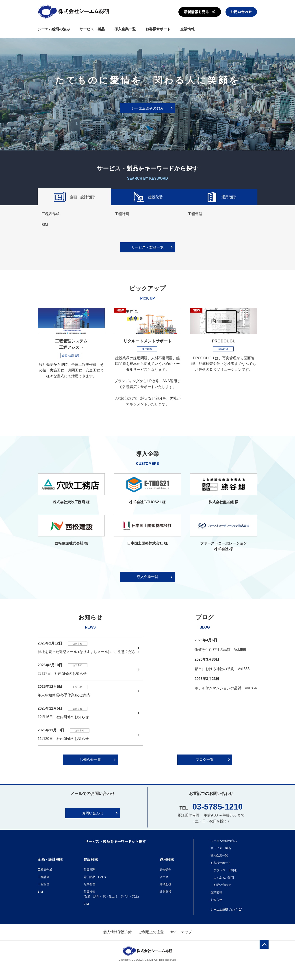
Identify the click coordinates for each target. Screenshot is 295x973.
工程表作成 (50, 214)
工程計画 (122, 214)
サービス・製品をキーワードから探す (115, 841)
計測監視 (165, 891)
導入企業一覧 (125, 29)
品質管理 (89, 869)
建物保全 (165, 869)
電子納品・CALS (95, 877)
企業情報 (187, 29)
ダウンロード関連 (225, 870)
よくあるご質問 (223, 877)
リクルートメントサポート (147, 341)
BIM (44, 225)
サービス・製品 (92, 29)
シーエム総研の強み (54, 29)
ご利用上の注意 (151, 932)
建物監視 (165, 884)
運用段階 (221, 197)
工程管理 (195, 214)
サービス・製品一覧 (147, 247)
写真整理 (89, 884)
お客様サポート (158, 29)
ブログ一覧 (205, 759)
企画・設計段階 (74, 197)
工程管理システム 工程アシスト (71, 344)
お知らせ (216, 899)
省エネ (164, 877)
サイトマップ (181, 932)
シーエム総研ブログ (226, 909)
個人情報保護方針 (117, 932)
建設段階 (147, 197)
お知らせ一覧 (90, 759)
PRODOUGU (224, 341)
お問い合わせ (92, 813)
